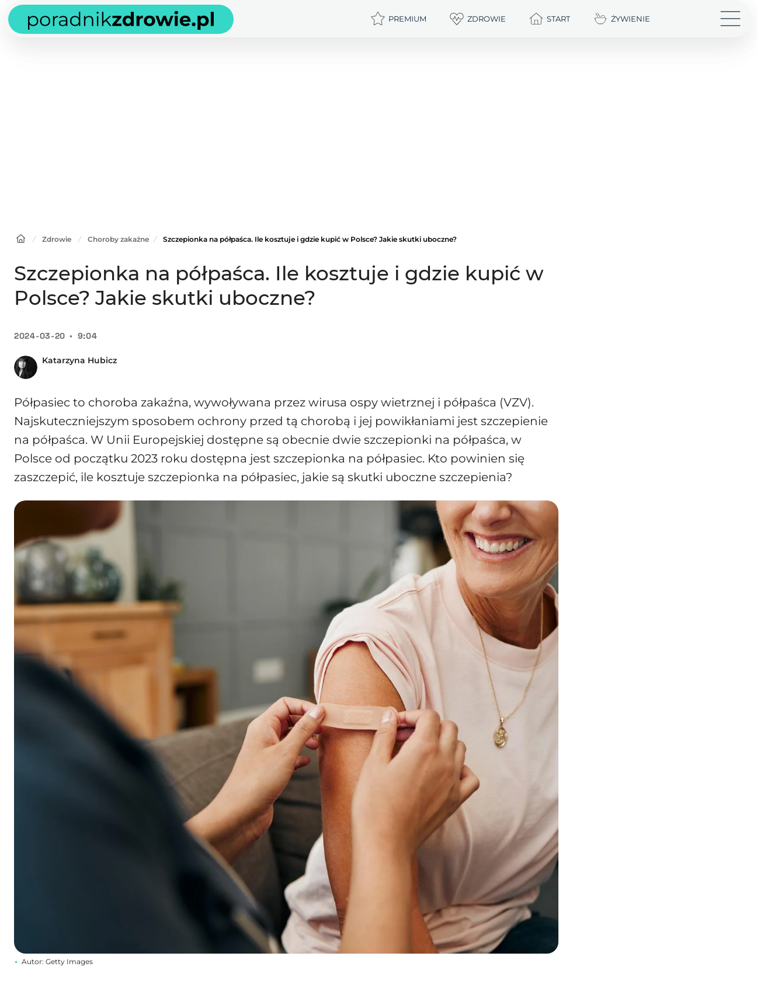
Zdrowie (56, 239)
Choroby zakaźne (118, 239)
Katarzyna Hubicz (79, 360)
